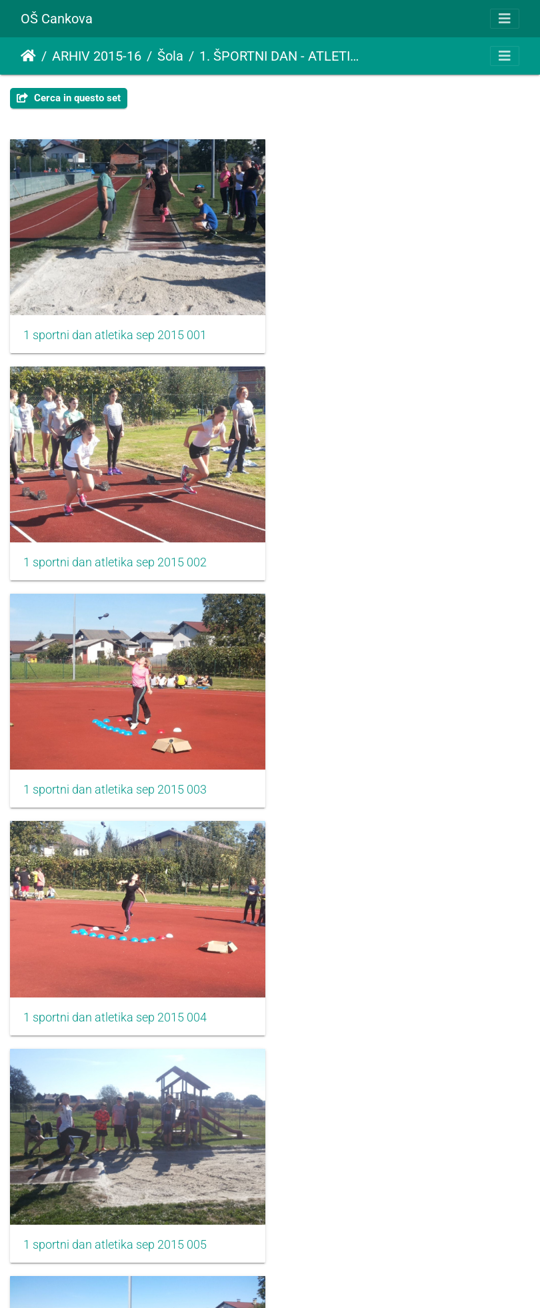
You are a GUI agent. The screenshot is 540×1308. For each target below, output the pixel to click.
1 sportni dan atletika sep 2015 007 (115, 1002)
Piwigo (316, 1279)
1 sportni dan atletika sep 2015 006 (385, 779)
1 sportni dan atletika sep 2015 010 (385, 1226)
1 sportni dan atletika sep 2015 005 (115, 779)
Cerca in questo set (69, 98)
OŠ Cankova (57, 19)
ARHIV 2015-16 (96, 56)
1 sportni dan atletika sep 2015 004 (385, 555)
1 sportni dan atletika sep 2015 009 (115, 1226)
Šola (170, 56)
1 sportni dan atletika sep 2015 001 (115, 331)
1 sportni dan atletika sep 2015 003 (115, 555)
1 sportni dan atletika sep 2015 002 (385, 331)
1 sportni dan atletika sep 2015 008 (385, 1002)
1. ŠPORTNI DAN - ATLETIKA (281, 56)
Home (28, 56)
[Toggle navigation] (504, 19)
